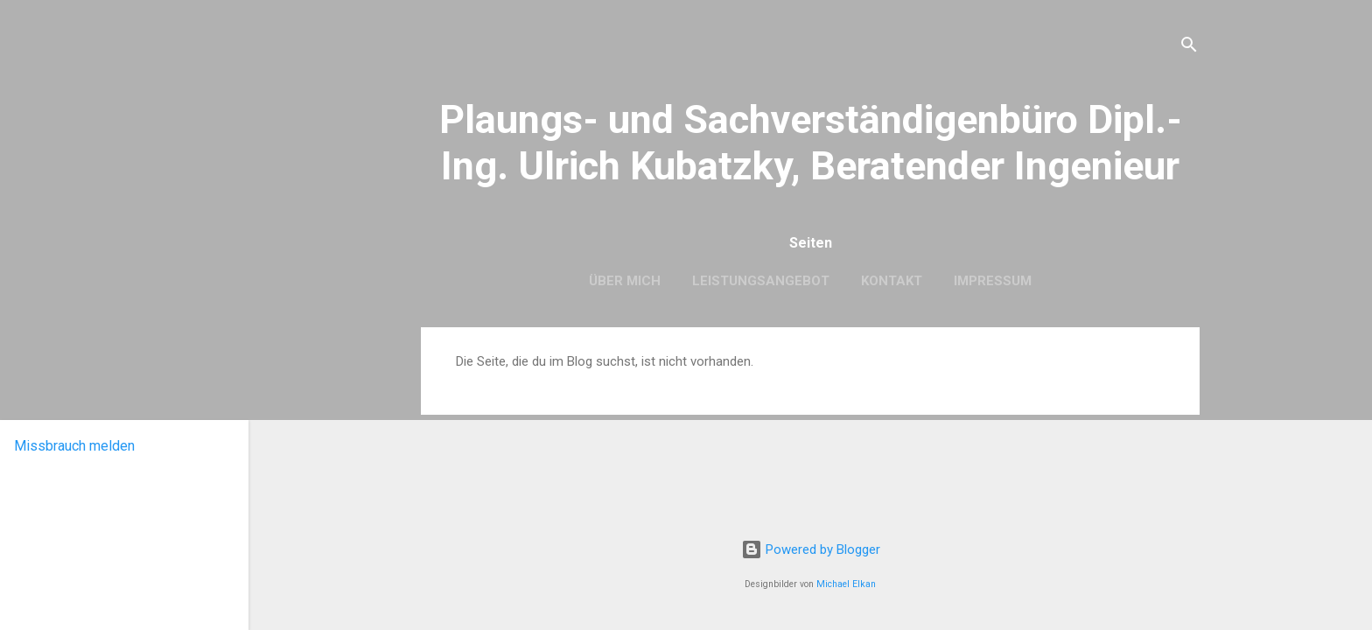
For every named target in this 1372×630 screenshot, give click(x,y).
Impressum (993, 281)
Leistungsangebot (761, 281)
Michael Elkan (846, 584)
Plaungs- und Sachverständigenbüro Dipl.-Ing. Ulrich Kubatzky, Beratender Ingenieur (810, 142)
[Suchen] (1189, 47)
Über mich (625, 281)
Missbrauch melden (74, 446)
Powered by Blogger (810, 549)
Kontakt (891, 281)
